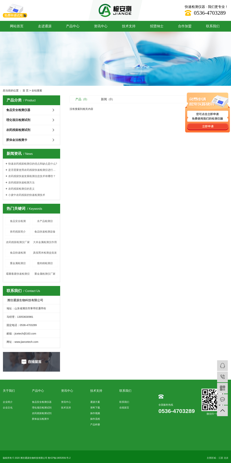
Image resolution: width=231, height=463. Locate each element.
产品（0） (82, 99)
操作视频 (95, 413)
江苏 (221, 458)
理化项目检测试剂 (18, 120)
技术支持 (129, 26)
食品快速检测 (18, 252)
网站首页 (16, 26)
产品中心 (73, 26)
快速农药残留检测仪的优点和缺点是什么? (32, 163)
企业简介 (8, 402)
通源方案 (95, 402)
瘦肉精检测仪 (45, 263)
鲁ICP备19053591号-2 (59, 458)
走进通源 (45, 26)
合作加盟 (185, 26)
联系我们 (213, 26)
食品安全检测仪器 (18, 110)
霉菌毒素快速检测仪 (18, 273)
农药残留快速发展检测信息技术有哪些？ (32, 176)
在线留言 (124, 407)
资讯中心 (101, 26)
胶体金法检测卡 (16, 139)
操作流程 (95, 418)
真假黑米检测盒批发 (45, 252)
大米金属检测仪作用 (45, 242)
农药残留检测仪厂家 (18, 242)
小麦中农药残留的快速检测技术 (26, 194)
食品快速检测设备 (44, 231)
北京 (226, 458)
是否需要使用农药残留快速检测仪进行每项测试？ (32, 169)
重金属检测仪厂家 (44, 273)
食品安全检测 (18, 221)
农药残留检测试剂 (18, 130)
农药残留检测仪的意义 (21, 188)
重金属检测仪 (18, 263)
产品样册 (95, 424)
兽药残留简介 (18, 231)
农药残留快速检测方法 (21, 182)
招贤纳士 (157, 26)
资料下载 (95, 407)
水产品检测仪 (45, 221)
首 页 (26, 90)
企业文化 (8, 407)
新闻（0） (108, 99)
